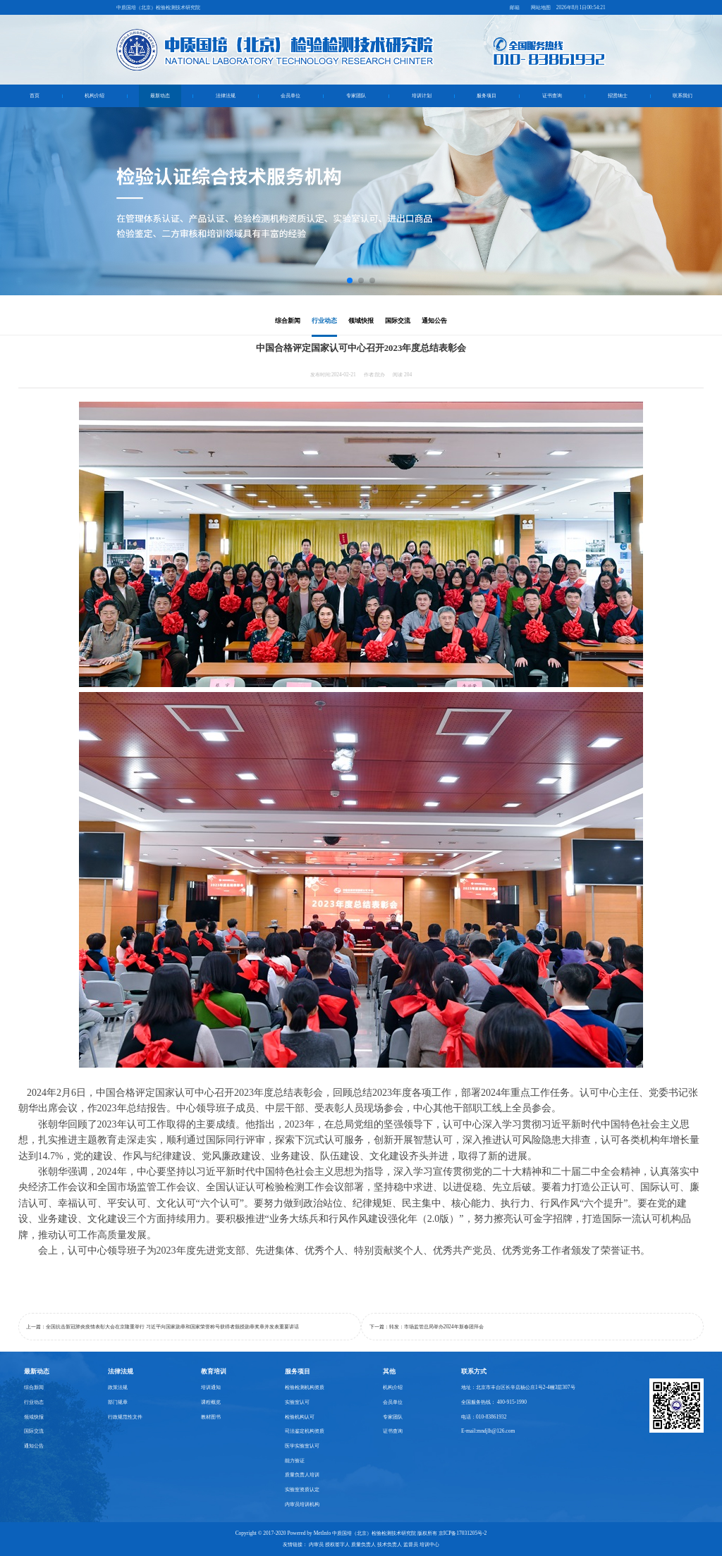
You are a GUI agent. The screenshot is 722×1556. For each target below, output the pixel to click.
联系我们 (682, 95)
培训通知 (211, 1387)
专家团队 (356, 95)
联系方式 (474, 1371)
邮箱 (515, 7)
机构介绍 (94, 95)
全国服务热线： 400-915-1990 (494, 1402)
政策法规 (118, 1387)
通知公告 (434, 320)
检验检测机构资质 (304, 1387)
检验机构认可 (299, 1417)
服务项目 (486, 95)
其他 (389, 1371)
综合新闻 (287, 320)
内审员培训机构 (302, 1504)
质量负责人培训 (302, 1474)
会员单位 (290, 95)
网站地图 (541, 7)
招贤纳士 (618, 95)
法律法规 (225, 95)
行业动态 (324, 320)
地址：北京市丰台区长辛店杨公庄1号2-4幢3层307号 (518, 1387)
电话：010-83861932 (483, 1417)
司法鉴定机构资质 (304, 1431)
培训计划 (422, 95)
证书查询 (552, 95)
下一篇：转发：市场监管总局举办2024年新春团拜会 (426, 1326)
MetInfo (322, 1533)
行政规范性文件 (125, 1417)
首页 (34, 95)
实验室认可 (297, 1402)
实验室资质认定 (302, 1489)
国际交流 (397, 320)
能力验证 (295, 1460)
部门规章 (118, 1402)
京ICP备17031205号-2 (463, 1533)
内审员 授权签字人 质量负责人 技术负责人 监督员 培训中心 (374, 1544)
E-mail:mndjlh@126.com (488, 1431)
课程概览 (211, 1402)
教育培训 (213, 1371)
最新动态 (160, 95)
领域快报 (361, 320)
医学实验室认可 (302, 1446)
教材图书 (211, 1417)
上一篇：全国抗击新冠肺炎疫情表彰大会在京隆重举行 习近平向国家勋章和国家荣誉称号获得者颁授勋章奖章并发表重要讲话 (162, 1326)
